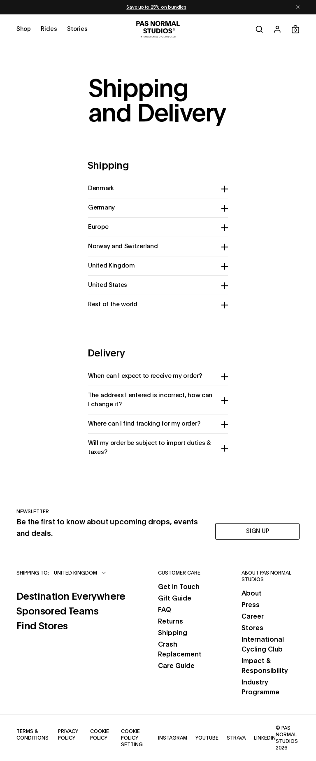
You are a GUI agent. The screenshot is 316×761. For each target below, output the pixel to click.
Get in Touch (179, 587)
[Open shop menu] (23, 29)
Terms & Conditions (33, 734)
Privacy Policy (69, 734)
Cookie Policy (101, 734)
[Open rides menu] (49, 29)
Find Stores (70, 625)
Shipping (172, 633)
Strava (236, 737)
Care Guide (176, 666)
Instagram (172, 737)
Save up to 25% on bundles (156, 7)
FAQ (164, 610)
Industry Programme (260, 687)
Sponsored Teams (70, 611)
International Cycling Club (263, 644)
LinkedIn (265, 737)
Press (251, 605)
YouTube (206, 737)
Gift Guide (174, 598)
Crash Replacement (180, 649)
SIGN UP (257, 531)
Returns (170, 621)
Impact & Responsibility (265, 666)
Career (253, 616)
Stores (252, 628)
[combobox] (80, 573)
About (252, 593)
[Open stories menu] (77, 29)
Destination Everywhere (70, 596)
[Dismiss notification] (298, 7)
